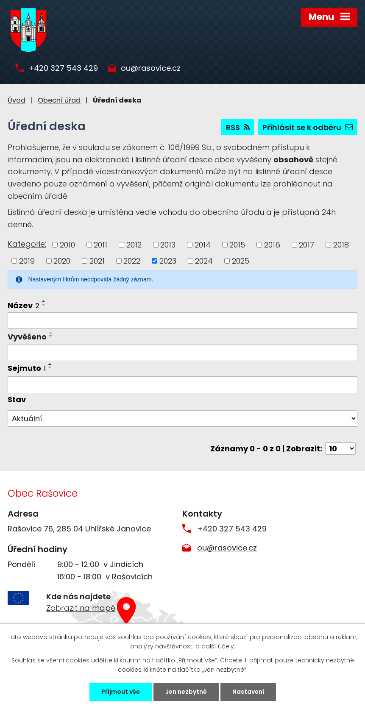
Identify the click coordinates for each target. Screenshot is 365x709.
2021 (97, 261)
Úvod (16, 100)
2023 (167, 261)
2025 (240, 261)
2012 (134, 244)
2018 (341, 244)
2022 (131, 261)
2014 (203, 244)
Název (23, 305)
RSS (238, 127)
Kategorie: (27, 244)
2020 (61, 261)
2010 (67, 244)
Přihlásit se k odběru (307, 127)
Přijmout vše (120, 691)
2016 (272, 244)
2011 (100, 244)
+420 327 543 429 (63, 68)
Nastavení (248, 691)
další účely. (218, 646)
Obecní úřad (59, 100)
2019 (27, 261)
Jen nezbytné (186, 691)
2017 (306, 244)
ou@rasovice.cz (151, 68)
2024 (204, 261)
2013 (168, 244)
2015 (237, 244)
